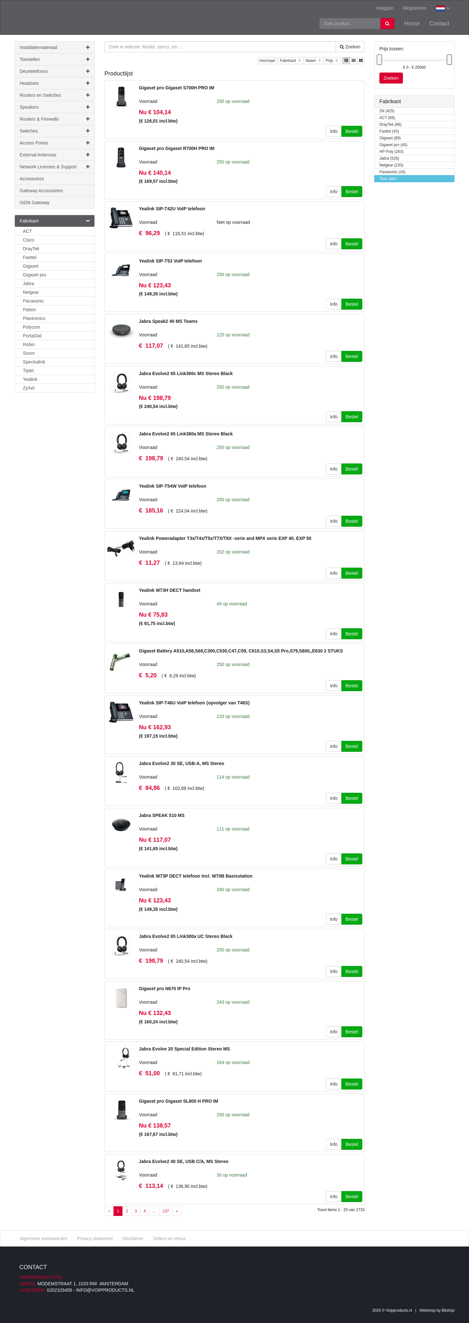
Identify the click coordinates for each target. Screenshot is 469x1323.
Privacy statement (95, 1238)
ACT (27, 231)
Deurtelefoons (55, 71)
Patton (29, 309)
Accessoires (32, 178)
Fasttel (29, 257)
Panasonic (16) (392, 172)
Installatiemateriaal (55, 47)
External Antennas (55, 155)
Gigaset (30, 266)
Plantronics (34, 318)
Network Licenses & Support (55, 167)
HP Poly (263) (391, 151)
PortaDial (32, 335)
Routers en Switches (55, 95)
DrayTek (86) (390, 124)
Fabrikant (291, 60)
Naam (314, 60)
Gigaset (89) (390, 138)
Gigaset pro (34, 274)
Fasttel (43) (389, 131)
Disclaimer (132, 1238)
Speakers (55, 107)
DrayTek (31, 248)
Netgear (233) (391, 165)
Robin (29, 344)
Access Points (55, 143)
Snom (29, 353)
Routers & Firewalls (55, 119)
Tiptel (28, 370)
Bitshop (448, 1310)
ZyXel (28, 388)
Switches (55, 131)
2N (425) (387, 111)
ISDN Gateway (35, 202)
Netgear (31, 292)
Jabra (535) (389, 158)
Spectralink (34, 361)
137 (165, 1211)
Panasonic (33, 300)
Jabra (28, 283)
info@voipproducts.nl (105, 1290)
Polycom (31, 327)
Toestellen (55, 59)
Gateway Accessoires (41, 190)
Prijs (332, 60)
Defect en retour (169, 1238)
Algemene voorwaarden (43, 1238)
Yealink (30, 379)
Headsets (55, 83)
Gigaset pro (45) (393, 145)
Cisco (28, 240)
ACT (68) (387, 117)
